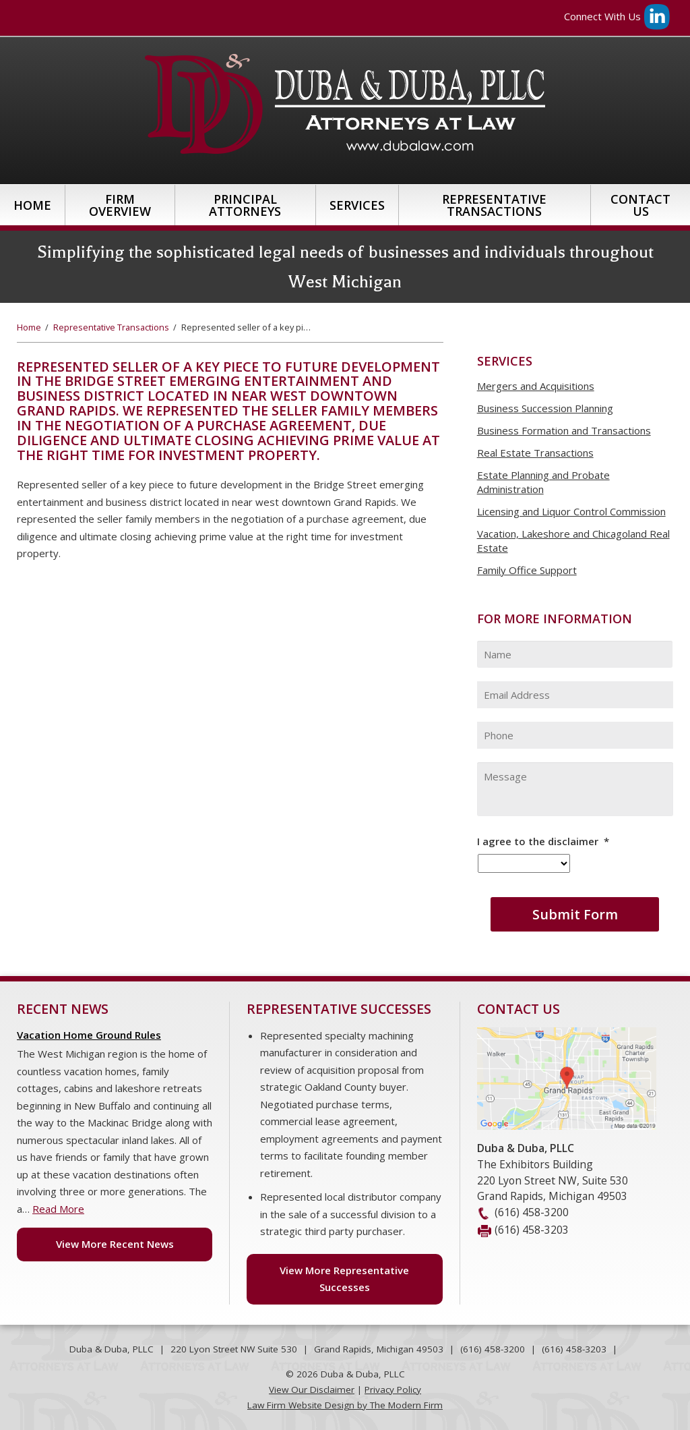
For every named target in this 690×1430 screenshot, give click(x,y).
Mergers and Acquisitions (535, 386)
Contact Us (640, 205)
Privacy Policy (393, 1389)
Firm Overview (120, 205)
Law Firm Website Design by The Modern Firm (345, 1405)
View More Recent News (115, 1244)
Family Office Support (527, 570)
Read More (58, 1209)
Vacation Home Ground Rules (89, 1034)
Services (357, 205)
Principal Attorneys (245, 205)
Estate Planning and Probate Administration (543, 482)
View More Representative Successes (344, 1278)
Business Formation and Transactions (564, 430)
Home (32, 205)
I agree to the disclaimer (543, 841)
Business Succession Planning (545, 408)
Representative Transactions (494, 205)
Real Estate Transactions (535, 452)
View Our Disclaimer (311, 1389)
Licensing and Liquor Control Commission (571, 511)
